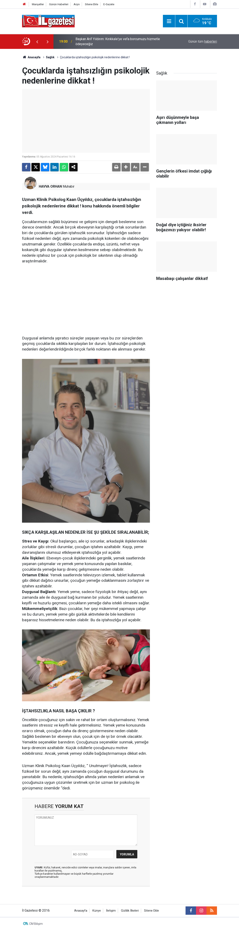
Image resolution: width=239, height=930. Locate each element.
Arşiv (77, 4)
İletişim (111, 910)
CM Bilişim (36, 923)
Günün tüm (202, 41)
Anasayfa (31, 57)
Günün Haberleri (58, 4)
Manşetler (38, 4)
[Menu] (169, 21)
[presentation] (37, 41)
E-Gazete (108, 4)
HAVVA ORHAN (50, 186)
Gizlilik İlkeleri (130, 910)
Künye (96, 910)
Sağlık (50, 57)
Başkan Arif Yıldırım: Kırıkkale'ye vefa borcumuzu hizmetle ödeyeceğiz (117, 41)
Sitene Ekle (91, 4)
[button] (126, 167)
